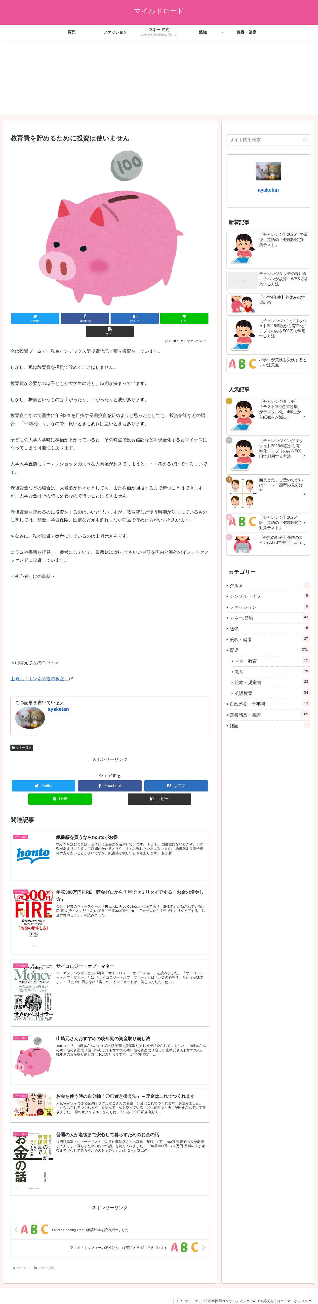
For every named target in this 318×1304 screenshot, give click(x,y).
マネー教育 (272, 660)
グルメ (270, 585)
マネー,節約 (22, 734)
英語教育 (272, 692)
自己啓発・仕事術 (270, 703)
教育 (272, 671)
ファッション (270, 606)
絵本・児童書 (272, 682)
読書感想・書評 (270, 714)
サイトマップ (185, 1289)
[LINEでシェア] (149, 318)
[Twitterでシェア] (30, 318)
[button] (189, 318)
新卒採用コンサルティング (222, 1289)
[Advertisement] (159, 80)
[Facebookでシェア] (70, 318)
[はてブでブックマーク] (110, 318)
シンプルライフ (270, 595)
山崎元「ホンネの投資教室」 (41, 665)
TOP (166, 1289)
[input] (268, 139)
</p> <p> (25, 605)
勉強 (270, 628)
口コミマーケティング (293, 1289)
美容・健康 (270, 639)
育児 (270, 649)
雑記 (270, 725)
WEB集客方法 (259, 1289)
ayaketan (58, 696)
